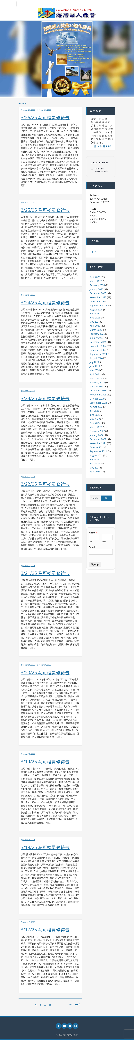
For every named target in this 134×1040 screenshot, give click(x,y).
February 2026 (97, 285)
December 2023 (98, 390)
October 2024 (97, 350)
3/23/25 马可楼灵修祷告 (45, 398)
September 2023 (98, 402)
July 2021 (94, 459)
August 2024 (96, 358)
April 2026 (95, 277)
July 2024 (94, 362)
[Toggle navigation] (20, 4)
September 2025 (98, 305)
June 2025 (95, 317)
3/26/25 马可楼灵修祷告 (45, 117)
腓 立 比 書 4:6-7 (102, 146)
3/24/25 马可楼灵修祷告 (45, 302)
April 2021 (95, 471)
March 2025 (96, 329)
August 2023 (96, 406)
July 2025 (94, 313)
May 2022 (95, 419)
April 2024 (95, 374)
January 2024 (96, 386)
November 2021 (98, 443)
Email (93, 547)
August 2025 (96, 309)
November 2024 (98, 346)
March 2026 (96, 281)
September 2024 (98, 354)
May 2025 (95, 321)
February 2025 (97, 333)
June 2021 (95, 463)
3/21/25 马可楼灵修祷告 (45, 573)
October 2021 (97, 447)
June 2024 (95, 366)
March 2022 (96, 427)
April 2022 (95, 423)
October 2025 (97, 301)
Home (23, 103)
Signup (95, 564)
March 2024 (96, 378)
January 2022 (96, 435)
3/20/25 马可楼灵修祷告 (45, 672)
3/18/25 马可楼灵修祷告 (45, 847)
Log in (93, 251)
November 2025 (98, 297)
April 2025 (95, 325)
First (90, 542)
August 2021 (96, 455)
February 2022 (97, 431)
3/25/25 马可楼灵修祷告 (45, 210)
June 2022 (95, 414)
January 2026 (96, 289)
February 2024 (97, 382)
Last (104, 542)
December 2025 (98, 293)
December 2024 (98, 342)
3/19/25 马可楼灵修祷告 (45, 762)
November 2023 (98, 394)
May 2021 (95, 467)
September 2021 (98, 451)
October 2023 (97, 398)
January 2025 (96, 337)
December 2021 (98, 439)
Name (93, 532)
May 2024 (95, 370)
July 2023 (94, 410)
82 (50, 1004)
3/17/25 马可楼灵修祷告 (45, 930)
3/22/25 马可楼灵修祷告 (45, 484)
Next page (74, 1004)
